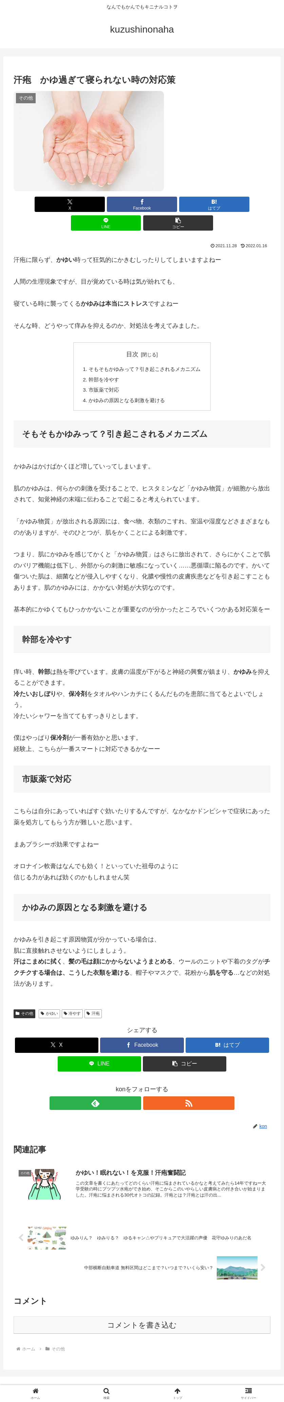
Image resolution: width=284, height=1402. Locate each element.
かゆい (49, 997)
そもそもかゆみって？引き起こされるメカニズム (145, 351)
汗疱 (93, 997)
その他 (24, 997)
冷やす (72, 997)
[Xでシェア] (55, 204)
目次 (132, 335)
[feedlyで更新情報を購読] (134, 1087)
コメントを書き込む (142, 1311)
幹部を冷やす (101, 362)
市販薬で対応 (101, 373)
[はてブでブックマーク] (142, 204)
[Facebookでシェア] (98, 204)
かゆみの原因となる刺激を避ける (126, 384)
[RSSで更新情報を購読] (150, 1087)
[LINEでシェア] (185, 204)
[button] (228, 204)
